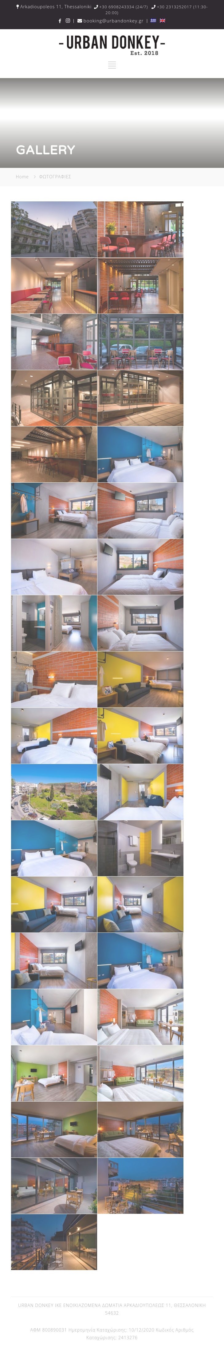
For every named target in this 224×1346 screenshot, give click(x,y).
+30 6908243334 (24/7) (121, 7)
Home (22, 177)
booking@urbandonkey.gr (111, 21)
